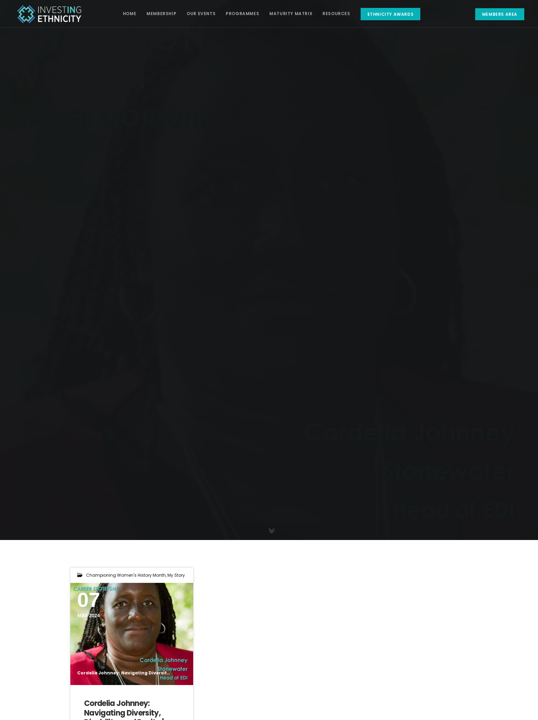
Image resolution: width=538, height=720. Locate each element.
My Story (176, 575)
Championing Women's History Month (126, 575)
